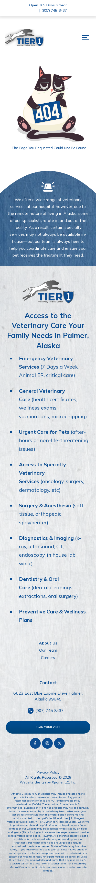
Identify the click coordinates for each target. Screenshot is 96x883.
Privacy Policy (48, 772)
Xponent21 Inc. (64, 782)
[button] (85, 37)
